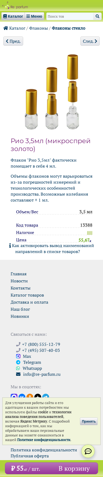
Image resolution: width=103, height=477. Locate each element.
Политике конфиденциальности (43, 440)
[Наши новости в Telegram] (45, 397)
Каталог (14, 28)
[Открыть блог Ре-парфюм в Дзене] (37, 397)
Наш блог (20, 309)
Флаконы (38, 28)
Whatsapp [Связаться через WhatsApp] (29, 368)
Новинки (20, 316)
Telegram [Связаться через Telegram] (28, 362)
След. (90, 41)
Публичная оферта (30, 456)
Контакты (21, 288)
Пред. (13, 41)
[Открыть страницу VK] (22, 397)
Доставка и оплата (29, 302)
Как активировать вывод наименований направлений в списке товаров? (51, 248)
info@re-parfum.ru (38, 374)
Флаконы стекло (68, 28)
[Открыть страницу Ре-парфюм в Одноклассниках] (29, 397)
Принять (89, 421)
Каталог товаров (27, 295)
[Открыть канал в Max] (14, 397)
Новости (19, 281)
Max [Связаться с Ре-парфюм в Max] (23, 356)
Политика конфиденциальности (44, 450)
